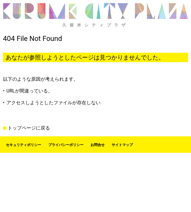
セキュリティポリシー (23, 145)
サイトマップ (122, 145)
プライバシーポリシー (65, 145)
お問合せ (98, 145)
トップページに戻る (29, 128)
